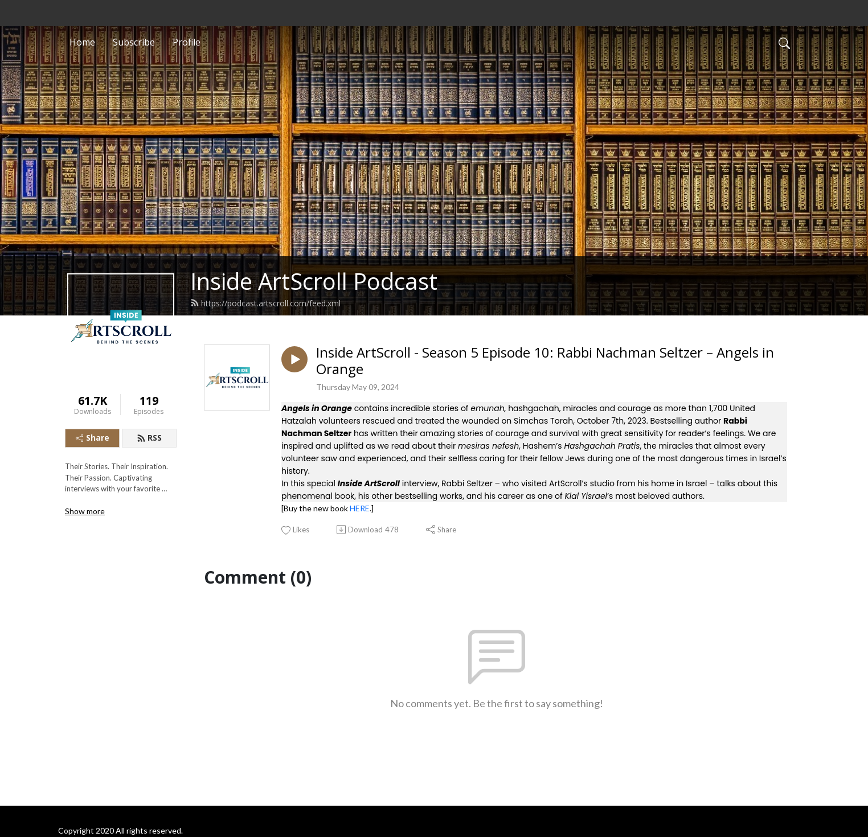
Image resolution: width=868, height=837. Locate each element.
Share (92, 437)
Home (82, 42)
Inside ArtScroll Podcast (313, 281)
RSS (149, 437)
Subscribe (134, 42)
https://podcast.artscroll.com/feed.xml (265, 303)
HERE (360, 508)
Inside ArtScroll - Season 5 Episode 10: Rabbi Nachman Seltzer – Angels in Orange (545, 361)
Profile (186, 42)
